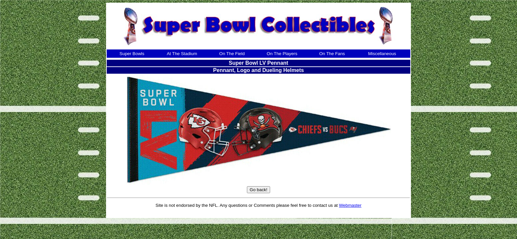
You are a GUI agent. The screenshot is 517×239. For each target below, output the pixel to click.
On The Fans (332, 53)
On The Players (282, 53)
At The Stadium (182, 53)
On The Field (232, 53)
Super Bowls (132, 53)
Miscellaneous (382, 53)
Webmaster (350, 205)
